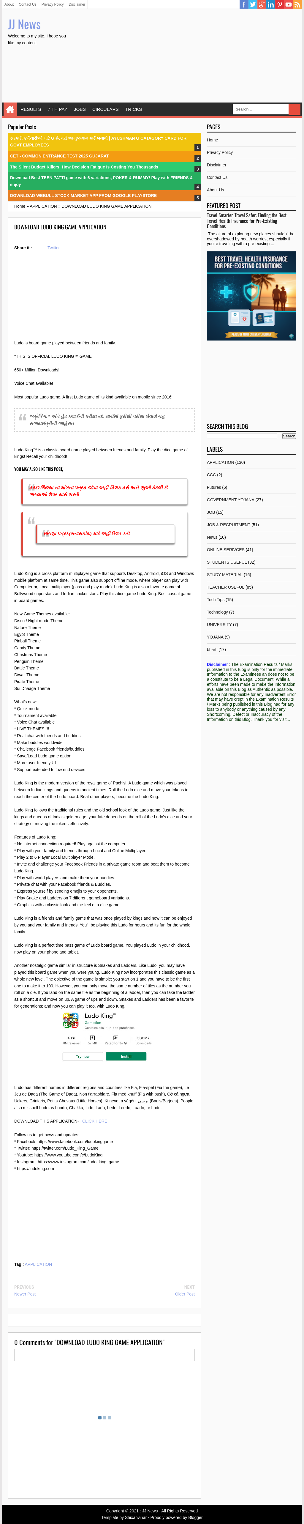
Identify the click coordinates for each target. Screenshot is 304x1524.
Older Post (185, 1294)
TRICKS (133, 109)
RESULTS (30, 109)
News (212, 537)
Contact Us (27, 4)
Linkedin (270, 4)
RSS (297, 4)
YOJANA (215, 637)
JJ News (24, 24)
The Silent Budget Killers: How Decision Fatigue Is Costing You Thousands (84, 167)
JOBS (80, 109)
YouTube (288, 4)
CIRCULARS (105, 109)
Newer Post (25, 1294)
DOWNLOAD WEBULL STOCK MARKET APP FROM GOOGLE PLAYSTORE (83, 195)
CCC (211, 474)
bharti (212, 649)
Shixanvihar (136, 1517)
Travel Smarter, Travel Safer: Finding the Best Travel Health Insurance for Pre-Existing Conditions (246, 220)
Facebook (244, 4)
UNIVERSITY (219, 624)
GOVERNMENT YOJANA (230, 499)
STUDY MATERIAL (225, 574)
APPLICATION (38, 1264)
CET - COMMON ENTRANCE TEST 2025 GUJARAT (59, 156)
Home (10, 109)
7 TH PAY (57, 109)
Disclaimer (77, 4)
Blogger (195, 1517)
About (9, 4)
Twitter (252, 4)
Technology (217, 612)
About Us (215, 189)
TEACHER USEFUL (225, 587)
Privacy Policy (53, 4)
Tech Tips (215, 599)
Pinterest (279, 4)
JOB (211, 512)
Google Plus (261, 4)
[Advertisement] (188, 56)
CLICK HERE (94, 1121)
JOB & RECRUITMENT (228, 524)
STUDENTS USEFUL (227, 562)
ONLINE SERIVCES (226, 549)
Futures (214, 487)
